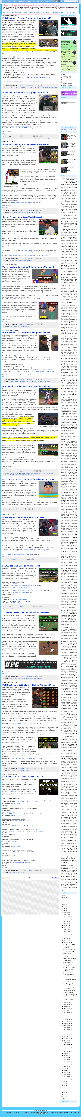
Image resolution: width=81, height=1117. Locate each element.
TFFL (62, 814)
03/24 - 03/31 (67, 1055)
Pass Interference (64, 644)
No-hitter (64, 637)
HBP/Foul (67, 427)
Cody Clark (75, 316)
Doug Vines (70, 369)
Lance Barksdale (73, 542)
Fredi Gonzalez (71, 408)
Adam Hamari (68, 186)
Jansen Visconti (64, 461)
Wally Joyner (63, 874)
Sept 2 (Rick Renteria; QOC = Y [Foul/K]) (40, 77)
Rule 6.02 (66, 745)
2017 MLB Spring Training (17, 590)
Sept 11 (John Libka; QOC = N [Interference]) (40, 369)
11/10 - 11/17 (67, 927)
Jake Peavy (75, 453)
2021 (63, 906)
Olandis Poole (72, 640)
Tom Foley (65, 832)
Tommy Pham (70, 837)
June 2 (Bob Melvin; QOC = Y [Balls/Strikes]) (40, 551)
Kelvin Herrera (65, 525)
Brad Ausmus (70, 249)
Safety (65, 783)
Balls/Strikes (12, 381)
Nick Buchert (73, 632)
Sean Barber (64, 793)
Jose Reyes (74, 514)
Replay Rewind (70, 672)
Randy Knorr (67, 669)
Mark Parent (63, 576)
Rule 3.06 (71, 727)
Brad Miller (23, 561)
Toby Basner (66, 829)
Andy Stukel (63, 207)
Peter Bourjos (69, 657)
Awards (70, 223)
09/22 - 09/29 (67, 942)
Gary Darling (74, 411)
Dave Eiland (67, 339)
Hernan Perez (63, 435)
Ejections (18, 87)
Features (73, 396)
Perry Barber (74, 654)
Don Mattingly (64, 366)
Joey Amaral (66, 494)
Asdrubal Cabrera (69, 220)
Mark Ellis (73, 570)
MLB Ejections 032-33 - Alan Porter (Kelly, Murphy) (71, 153)
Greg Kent (63, 424)
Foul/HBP (71, 404)
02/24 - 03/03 (67, 1064)
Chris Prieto (73, 305)
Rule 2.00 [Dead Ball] (67, 706)
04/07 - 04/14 (67, 1051)
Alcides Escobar (64, 193)
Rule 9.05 (69, 765)
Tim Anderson (69, 821)
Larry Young (63, 548)
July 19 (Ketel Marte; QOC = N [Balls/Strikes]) (42, 371)
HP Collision (24, 87)
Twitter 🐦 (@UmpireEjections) (17, 255)
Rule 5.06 (74, 739)
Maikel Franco (69, 559)
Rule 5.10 (70, 742)
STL (72, 780)
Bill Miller (75, 237)
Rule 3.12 (66, 728)
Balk (76, 224)
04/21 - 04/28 (67, 1047)
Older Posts (55, 878)
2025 (63, 897)
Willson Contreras (71, 879)
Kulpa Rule (34, 561)
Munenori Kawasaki (65, 623)
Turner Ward (72, 851)
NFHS (74, 624)
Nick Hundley (70, 633)
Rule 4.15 (62, 736)
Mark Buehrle (74, 568)
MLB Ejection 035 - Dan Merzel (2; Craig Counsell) (71, 145)
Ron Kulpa (74, 688)
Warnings (63, 876)
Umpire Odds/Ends (51, 138)
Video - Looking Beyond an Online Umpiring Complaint (28, 267)
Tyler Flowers (67, 854)
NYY (76, 626)
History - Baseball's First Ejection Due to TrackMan (23, 126)
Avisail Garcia (64, 223)
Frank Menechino (73, 405)
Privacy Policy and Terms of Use (40, 1110)
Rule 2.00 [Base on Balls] (68, 703)
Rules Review (51, 473)
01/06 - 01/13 (67, 1079)
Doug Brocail (63, 367)
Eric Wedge (70, 391)
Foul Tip (63, 403)
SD (71, 778)
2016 (63, 1085)
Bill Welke (72, 238)
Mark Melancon (72, 574)
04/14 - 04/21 (67, 1049)
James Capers (72, 455)
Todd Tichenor (73, 831)
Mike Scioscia (64, 616)
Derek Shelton (72, 356)
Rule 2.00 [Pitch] (66, 719)
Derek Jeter (73, 355)
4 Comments (29, 471)
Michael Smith (69, 601)
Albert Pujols (64, 192)
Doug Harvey (63, 369)
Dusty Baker (72, 370)
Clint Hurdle (66, 314)
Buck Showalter (64, 276)
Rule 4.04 (68, 731)
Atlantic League (12, 138)
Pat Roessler (70, 647)
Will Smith (71, 878)
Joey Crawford (74, 494)
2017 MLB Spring (16, 585)
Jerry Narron (71, 481)
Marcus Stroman (69, 567)
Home (30, 877)
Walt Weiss (71, 874)
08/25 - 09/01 (67, 1008)
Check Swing (65, 299)
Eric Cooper (63, 388)
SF (65, 780)
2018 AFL (33, 585)
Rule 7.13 (63, 758)
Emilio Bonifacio (69, 385)
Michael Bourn (68, 598)
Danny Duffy (69, 336)
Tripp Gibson (71, 849)
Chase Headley (68, 297)
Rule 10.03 (66, 700)
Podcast (17, 260)
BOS (71, 224)
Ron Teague (74, 689)
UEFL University (11, 474)
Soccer (62, 803)
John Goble (69, 498)
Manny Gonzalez (22, 678)
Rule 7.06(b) (63, 755)
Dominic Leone (66, 364)
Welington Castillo (71, 876)
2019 (63, 910)
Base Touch (74, 229)
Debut (70, 353)
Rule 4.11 (68, 734)
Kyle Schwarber (73, 539)
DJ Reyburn (69, 327)
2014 (63, 1090)
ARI (66, 182)
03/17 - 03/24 (67, 1057)
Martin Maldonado (71, 579)
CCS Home (6, 12)
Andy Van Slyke (70, 207)
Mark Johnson (70, 571)
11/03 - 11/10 (67, 929)
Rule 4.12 (73, 734)
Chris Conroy (69, 302)
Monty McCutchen (72, 621)
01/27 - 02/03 (67, 1072)
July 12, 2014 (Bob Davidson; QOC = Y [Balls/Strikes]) (36, 549)
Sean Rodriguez (64, 795)
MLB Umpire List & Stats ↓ (19, 12)
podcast (12, 791)
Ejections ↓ (46, 12)
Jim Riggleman (72, 486)
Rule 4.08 (67, 733)
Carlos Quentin (63, 288)
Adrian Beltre (68, 187)
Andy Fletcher (73, 204)
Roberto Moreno (73, 680)
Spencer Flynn (69, 803)
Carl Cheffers (74, 283)
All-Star (26, 800)
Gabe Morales (71, 410)
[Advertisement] (18, 897)
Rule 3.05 (66, 727)
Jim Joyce (64, 484)
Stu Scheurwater (70, 811)
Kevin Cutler (63, 529)
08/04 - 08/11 (67, 1015)
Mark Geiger (63, 571)
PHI (39, 561)
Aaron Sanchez (69, 184)
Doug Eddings (71, 367)
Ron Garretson (66, 688)
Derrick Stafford (72, 358)
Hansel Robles (72, 430)
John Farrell (68, 497)
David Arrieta (72, 344)
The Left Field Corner (66, 820)
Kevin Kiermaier (70, 531)
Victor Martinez (72, 870)
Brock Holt (63, 271)
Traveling (62, 843)
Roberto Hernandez (64, 680)
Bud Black (74, 276)
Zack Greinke (70, 888)
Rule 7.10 (67, 756)
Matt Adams (68, 584)
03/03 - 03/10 (67, 1061)
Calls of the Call (74, 282)
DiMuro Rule (70, 361)
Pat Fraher (65, 646)
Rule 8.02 (63, 761)
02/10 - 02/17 (67, 1068)
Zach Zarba (63, 888)
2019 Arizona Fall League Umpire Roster (21, 566)
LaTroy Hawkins (64, 542)
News (25, 212)
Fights (64, 400)
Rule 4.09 (73, 733)
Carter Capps (63, 290)
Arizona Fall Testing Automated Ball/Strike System (26, 144)
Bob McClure (64, 246)
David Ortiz (74, 347)
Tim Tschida (70, 826)
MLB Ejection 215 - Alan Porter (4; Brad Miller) (23, 517)
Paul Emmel (69, 649)
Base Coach (74, 227)
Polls (62, 661)
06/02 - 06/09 (67, 1034)
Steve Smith (69, 807)
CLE (73, 280)
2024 (63, 900)
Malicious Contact (71, 560)
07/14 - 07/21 (67, 1021)
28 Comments (30, 379)
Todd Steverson (65, 831)
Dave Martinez (73, 341)
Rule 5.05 (65, 739)
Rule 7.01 (72, 750)
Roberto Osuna (73, 682)
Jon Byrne (71, 504)
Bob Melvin (72, 246)
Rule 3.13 (71, 728)
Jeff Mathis (70, 472)
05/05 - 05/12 (67, 1042)
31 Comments (29, 606)
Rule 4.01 (73, 730)
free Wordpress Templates (62, 1112)
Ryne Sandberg (65, 778)
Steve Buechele (69, 806)
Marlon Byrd (63, 579)
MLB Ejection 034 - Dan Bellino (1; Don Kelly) (71, 169)
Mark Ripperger (71, 576)
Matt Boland (67, 587)
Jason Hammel (72, 461)
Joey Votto (64, 495)
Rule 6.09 (65, 750)
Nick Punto (75, 635)
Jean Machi (64, 467)
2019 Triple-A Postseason (19, 584)
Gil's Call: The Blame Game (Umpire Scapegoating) (23, 298)
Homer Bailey (68, 436)
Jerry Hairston (63, 480)
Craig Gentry (73, 324)
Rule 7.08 (69, 755)
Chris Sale (63, 307)
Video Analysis (28, 474)
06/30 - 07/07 (67, 1025)
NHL (66, 626)
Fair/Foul (72, 394)
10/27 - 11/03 (67, 931)
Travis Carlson (69, 843)
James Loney (63, 458)
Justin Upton (67, 520)
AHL (73, 179)
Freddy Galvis (63, 408)
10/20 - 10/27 (67, 934)
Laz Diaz (15, 678)
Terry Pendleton (74, 818)
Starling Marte (69, 804)
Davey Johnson (64, 344)
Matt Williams (64, 593)
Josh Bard (64, 515)
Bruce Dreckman (64, 272)
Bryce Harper (72, 274)
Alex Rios (74, 195)
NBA (73, 623)
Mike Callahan (74, 605)
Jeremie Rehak (70, 477)
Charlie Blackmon (67, 296)
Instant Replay (31, 87)
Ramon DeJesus (65, 668)
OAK (72, 638)
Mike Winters (64, 618)
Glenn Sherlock (64, 422)
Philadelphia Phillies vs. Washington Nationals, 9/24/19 (20, 554)
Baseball (65, 231)
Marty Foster (71, 581)
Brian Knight (64, 266)
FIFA (67, 394)
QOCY (46, 87)
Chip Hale (64, 300)
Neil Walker (66, 629)
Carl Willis (64, 285)
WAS (66, 873)
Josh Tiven (71, 517)
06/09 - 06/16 (67, 1032)
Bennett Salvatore (67, 234)
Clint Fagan (74, 313)
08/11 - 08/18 (67, 1012)
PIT (66, 641)
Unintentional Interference (67, 864)
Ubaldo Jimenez (72, 858)
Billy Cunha (68, 240)
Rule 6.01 (51, 87)
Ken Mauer (72, 525)
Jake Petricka (65, 455)
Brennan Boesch (68, 257)
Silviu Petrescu (72, 801)
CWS (66, 282)
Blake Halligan (71, 241)
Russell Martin (65, 770)
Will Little (63, 878)
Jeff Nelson (69, 473)
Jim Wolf (63, 487)
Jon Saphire (68, 506)
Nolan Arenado (64, 638)
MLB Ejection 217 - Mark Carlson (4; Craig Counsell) (26, 18)
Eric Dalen (71, 388)
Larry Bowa (69, 545)
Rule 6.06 (63, 748)
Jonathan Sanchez (69, 508)
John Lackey (70, 500)
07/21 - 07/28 (67, 1019)
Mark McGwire (65, 574)
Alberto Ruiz (72, 192)
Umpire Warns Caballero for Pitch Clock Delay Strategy (66, 53)
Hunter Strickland (65, 438)
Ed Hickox (63, 372)
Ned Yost (66, 627)
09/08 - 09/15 (67, 1004)
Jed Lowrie (71, 467)
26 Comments (29, 136)
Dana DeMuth (68, 333)
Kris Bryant (66, 537)
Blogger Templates (73, 1112)
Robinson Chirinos (64, 685)
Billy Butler (63, 240)
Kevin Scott (74, 532)
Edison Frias (68, 375)
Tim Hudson (73, 823)
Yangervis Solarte (64, 882)
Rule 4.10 (62, 734)
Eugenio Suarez (69, 393)
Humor (74, 436)
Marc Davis (68, 565)
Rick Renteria (69, 674)
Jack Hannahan (74, 450)
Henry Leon (72, 433)
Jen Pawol (69, 475)
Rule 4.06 (62, 733)
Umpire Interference (65, 860)
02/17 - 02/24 (67, 1066)
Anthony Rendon (64, 213)
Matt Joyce (67, 590)
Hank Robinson (64, 430)
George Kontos (69, 416)
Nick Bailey (67, 632)
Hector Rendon (73, 431)
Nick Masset (68, 635)
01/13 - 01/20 (67, 1076)
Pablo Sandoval (73, 641)
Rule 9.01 (63, 764)
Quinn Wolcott (70, 666)
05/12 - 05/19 (67, 1040)
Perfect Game (67, 654)
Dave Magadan (65, 341)
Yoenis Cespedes (73, 884)
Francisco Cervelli (64, 405)
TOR (68, 814)
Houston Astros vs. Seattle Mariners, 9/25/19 (17, 375)
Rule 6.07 (69, 748)
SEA (45, 381)
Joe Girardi (69, 490)
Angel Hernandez (72, 209)
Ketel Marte (65, 528)
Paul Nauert (69, 651)
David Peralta (65, 349)
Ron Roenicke (66, 689)
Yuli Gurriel (64, 887)
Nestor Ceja (72, 629)
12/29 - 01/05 (67, 912)
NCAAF (68, 624)
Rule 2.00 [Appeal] (65, 702)
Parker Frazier (72, 643)
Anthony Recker (71, 212)
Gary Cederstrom (65, 411)
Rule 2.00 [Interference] (37, 473)
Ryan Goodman (65, 773)
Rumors (75, 769)
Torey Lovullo (64, 842)
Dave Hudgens (74, 339)
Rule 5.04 (74, 738)
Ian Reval (67, 441)
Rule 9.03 (75, 764)
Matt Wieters (72, 591)
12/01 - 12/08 (67, 921)
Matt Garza (71, 588)
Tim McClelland (70, 824)
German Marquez (65, 419)
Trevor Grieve (63, 849)
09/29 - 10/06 (67, 940)
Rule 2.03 (66, 725)
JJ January (67, 450)
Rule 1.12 (71, 697)
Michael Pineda (69, 599)
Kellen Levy (67, 523)
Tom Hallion (72, 832)
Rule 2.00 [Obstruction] (71, 714)
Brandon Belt (68, 252)
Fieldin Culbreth (73, 399)
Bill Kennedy (63, 237)
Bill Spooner (65, 238)
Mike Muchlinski (71, 613)
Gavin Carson (73, 413)
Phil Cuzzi (67, 658)
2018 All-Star (15, 820)
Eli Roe (71, 383)
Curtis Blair (73, 325)
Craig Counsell (12, 87)
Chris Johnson (66, 305)
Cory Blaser (71, 321)
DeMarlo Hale (64, 353)
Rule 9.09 (64, 767)
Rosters (10, 608)
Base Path (65, 229)
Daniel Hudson (69, 335)
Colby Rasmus (70, 318)
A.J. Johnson (70, 178)
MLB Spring (48, 800)
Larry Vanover (71, 546)
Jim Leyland (72, 484)
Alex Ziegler (68, 198)
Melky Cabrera (70, 596)
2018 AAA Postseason (20, 589)
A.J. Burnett (63, 178)
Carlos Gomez (64, 286)
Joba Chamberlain (69, 489)
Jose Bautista (69, 512)
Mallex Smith (63, 562)
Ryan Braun (74, 772)
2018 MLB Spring (29, 590)
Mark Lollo (75, 573)
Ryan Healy (73, 773)
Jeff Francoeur (70, 469)
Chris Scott (70, 307)
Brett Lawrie (69, 260)
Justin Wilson (74, 520)
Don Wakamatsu (72, 366)
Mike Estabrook (73, 609)
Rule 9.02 (69, 764)
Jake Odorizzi (68, 453)
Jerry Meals (63, 481)
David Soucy (64, 352)
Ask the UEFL (16, 473)
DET (62, 327)
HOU (73, 427)
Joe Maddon (67, 492)
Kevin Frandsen (70, 529)
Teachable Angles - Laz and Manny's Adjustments (25, 613)
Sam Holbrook (33, 381)
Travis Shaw (74, 845)
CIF (64, 280)
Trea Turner (63, 848)
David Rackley (64, 350)
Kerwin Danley (73, 526)
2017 (63, 1083)
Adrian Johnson (70, 189)
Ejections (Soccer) (64, 383)
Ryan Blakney (66, 772)
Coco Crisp (69, 316)
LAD (74, 540)
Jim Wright (70, 487)
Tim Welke (67, 828)
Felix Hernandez (64, 397)
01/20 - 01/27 (67, 1074)
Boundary (63, 249)
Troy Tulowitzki (64, 851)
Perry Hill (64, 655)
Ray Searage (64, 671)
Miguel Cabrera (70, 602)
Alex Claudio (72, 193)
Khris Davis (71, 534)
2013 (63, 1092)
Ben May (75, 232)
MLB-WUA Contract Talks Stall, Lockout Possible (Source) (25, 734)
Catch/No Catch (73, 291)
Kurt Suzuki (66, 539)
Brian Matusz (72, 266)
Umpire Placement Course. (42, 660)
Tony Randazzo (71, 840)
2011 (63, 1096)
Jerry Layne (71, 480)
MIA (67, 556)
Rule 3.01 (71, 725)
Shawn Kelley (63, 801)
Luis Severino (69, 554)
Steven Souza (69, 809)
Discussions (74, 363)
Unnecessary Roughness (67, 865)
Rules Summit (67, 769)
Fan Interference (65, 396)
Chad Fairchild (64, 294)
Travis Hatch (67, 845)
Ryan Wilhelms (74, 776)
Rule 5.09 (63, 742)
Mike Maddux (74, 610)
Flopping (62, 402)
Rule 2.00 (72, 700)
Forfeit (74, 402)
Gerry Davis (74, 419)
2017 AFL (28, 801)
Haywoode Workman (65, 431)
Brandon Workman (68, 255)
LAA (69, 540)
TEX (73, 812)
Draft (76, 369)
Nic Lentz (70, 630)
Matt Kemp (74, 590)
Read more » (5, 83)
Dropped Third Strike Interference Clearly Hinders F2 (27, 386)
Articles (10, 212)
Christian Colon (69, 308)
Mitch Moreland (64, 621)
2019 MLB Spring (25, 585)
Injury (64, 445)
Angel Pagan (67, 210)
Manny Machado (67, 563)
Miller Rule (22, 381)
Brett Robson (69, 262)
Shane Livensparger (70, 798)
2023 (63, 902)
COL (62, 282)
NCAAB (62, 624)
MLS (70, 557)
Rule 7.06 (73, 753)
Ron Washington (67, 691)
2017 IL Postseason (39, 800)
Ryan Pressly (63, 775)
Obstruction (63, 640)
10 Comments (30, 324)
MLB (64, 557)
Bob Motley (63, 248)
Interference (28, 473)
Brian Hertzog (72, 265)
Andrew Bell (64, 203)
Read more (68, 49)
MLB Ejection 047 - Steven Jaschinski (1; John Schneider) (66, 63)
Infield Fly (74, 444)
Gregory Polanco (68, 425)
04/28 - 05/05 (67, 1044)
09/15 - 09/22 (67, 1002)
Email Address (64, 100)
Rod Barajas (72, 685)
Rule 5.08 (73, 741)
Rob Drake (74, 675)
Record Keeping (72, 671)
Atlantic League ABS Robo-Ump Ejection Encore (25, 92)
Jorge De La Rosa (69, 511)
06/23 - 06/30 (67, 1027)
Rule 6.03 (74, 745)
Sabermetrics (64, 781)
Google (40, 1112)
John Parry (68, 501)
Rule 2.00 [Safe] (70, 720)
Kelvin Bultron (74, 523)
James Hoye (71, 456)
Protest (69, 663)
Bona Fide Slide (71, 248)
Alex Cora (63, 195)
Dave (64, 74)
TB (68, 812)
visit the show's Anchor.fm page (29, 250)
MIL (43, 87)
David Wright (72, 352)
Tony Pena (64, 840)
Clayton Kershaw (68, 311)
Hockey (62, 436)
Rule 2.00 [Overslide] (72, 717)
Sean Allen (74, 792)
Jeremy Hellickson (64, 478)
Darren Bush (69, 338)
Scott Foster (69, 787)
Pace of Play (64, 643)
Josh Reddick (64, 517)
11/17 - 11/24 (67, 925)
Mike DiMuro (64, 609)
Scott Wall (68, 792)
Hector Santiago (64, 433)
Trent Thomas (72, 848)
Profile (68, 661)
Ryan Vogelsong (67, 776)
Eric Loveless (63, 391)
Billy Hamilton (74, 240)
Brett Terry (75, 262)
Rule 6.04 (65, 747)
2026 (63, 895)
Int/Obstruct (67, 447)
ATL (71, 182)
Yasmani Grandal (64, 884)
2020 (63, 908)
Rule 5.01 (74, 736)
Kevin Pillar (67, 532)
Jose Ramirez (68, 514)
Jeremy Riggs (72, 478)
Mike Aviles (67, 605)
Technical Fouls (70, 815)
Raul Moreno (74, 669)
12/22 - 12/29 (67, 914)
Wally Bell (73, 873)
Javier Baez (74, 464)
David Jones (67, 347)
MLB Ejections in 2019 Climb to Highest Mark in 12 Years (28, 685)
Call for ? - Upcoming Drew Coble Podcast (22, 217)
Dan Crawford (70, 330)
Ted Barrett (63, 817)
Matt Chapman (65, 588)
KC (63, 522)
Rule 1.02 (71, 696)
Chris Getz (66, 304)
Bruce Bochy (71, 271)
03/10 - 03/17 (67, 1059)
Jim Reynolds (64, 486)
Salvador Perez (71, 783)
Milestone (63, 619)
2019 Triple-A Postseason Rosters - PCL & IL (23, 777)
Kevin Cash (72, 528)
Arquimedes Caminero (65, 218)
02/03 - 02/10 (67, 1070)
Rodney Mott (63, 686)
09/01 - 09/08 (67, 1006)
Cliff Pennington (67, 313)
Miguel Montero (70, 604)
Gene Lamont (70, 414)
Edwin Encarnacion (71, 377)
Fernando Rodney (64, 399)
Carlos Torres (71, 288)
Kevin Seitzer (64, 534)
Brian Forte (73, 263)
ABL (68, 179)
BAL (66, 224)
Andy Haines (72, 206)
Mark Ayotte (67, 568)
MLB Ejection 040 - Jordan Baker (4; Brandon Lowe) (71, 161)
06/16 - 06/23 (67, 1029)
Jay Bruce (68, 466)
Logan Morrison (72, 551)
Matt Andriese (64, 585)
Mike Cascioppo (72, 607)
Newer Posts (6, 878)
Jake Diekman (71, 452)
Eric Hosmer (67, 389)
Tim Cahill (67, 823)
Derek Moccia (31, 138)
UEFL (55, 87)
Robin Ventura (64, 683)
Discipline (67, 363)
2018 (63, 1081)
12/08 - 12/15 (67, 919)
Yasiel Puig (72, 882)
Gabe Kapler (63, 410)
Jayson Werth (74, 466)
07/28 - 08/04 (67, 1017)
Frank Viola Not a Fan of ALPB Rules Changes (22, 128)
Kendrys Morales (64, 526)
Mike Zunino (72, 618)
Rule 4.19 (68, 736)
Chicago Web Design (51, 1112)
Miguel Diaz (63, 604)
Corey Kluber (63, 321)
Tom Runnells (70, 834)
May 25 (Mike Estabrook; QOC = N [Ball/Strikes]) (43, 76)
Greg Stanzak (70, 424)
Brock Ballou (72, 269)
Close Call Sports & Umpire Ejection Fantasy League (31, 5)
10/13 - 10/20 (67, 936)
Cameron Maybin (66, 283)
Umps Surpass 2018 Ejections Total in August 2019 (23, 723)
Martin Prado (63, 581)
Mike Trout (73, 616)
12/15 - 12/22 (67, 916)
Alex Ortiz (69, 195)
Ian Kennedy (71, 439)
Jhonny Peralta (68, 483)
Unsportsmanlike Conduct (67, 867)
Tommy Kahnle (63, 837)
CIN (68, 280)
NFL (62, 626)
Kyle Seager (64, 540)
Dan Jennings (70, 332)
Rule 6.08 (75, 748)
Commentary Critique (70, 319)
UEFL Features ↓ (34, 12)
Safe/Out (74, 781)
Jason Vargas (67, 464)
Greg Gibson (71, 422)
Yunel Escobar (72, 887)
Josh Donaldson (71, 515)
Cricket (62, 325)
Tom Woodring (71, 835)
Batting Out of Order (67, 232)
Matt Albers (75, 584)
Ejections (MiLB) (39, 138)
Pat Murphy (63, 647)
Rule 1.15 (71, 699)
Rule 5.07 (65, 741)
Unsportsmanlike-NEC (66, 868)
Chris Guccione (73, 304)
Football (68, 402)
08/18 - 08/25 (67, 1010)
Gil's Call (15, 326)
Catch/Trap (65, 293)
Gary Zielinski (66, 413)
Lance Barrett (67, 543)
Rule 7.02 (63, 751)
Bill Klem (69, 237)
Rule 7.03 (70, 751)
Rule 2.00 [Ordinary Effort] (69, 716)
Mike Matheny (66, 612)
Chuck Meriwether (68, 310)
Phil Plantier (65, 660)
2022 (63, 904)
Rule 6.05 (72, 747)
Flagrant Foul (72, 400)
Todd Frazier (74, 829)
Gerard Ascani (67, 417)
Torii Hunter (72, 842)
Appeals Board (65, 215)
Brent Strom (69, 259)
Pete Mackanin (70, 655)
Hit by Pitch (71, 435)
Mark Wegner (71, 578)
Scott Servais (40, 381)
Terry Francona (64, 818)
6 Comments (29, 258)
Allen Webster (67, 201)
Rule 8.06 (73, 762)
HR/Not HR (72, 428)
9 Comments (29, 210)
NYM (71, 626)
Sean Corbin (72, 793)
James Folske (63, 456)
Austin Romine (72, 221)
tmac (27, 678)
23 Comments (21, 509)
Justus (64, 82)
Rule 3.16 (66, 730)
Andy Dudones (65, 204)
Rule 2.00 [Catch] (72, 705)
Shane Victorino (64, 800)
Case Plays (71, 290)
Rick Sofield (67, 675)
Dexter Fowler (63, 361)
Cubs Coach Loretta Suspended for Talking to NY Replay (29, 479)
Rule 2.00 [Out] (63, 717)
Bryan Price (63, 274)
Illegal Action (63, 442)
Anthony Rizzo (72, 213)
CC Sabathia (70, 279)
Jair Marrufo (64, 452)
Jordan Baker (68, 509)
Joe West (74, 492)
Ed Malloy (71, 372)
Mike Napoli (63, 615)
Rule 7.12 (73, 756)
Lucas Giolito (71, 553)
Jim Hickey (75, 483)
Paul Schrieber (68, 652)
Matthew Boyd (72, 593)
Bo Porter (69, 243)
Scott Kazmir (69, 789)
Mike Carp (64, 607)
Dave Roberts (72, 342)
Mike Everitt (66, 610)
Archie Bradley (72, 217)
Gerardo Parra (74, 417)
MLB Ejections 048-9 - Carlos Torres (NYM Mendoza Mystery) (65, 43)
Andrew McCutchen (73, 203)
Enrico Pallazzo (73, 386)
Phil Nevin (75, 658)
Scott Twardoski (69, 790)
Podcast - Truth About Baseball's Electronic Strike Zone (24, 292)
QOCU (66, 665)
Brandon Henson (69, 254)
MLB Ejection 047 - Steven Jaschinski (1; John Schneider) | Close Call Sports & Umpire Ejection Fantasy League (67, 85)
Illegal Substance (65, 444)
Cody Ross (64, 318)
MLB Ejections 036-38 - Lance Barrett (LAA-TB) (71, 137)
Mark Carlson (38, 87)
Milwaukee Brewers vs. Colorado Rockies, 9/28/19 (19, 81)
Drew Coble (11, 260)
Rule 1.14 (66, 699)
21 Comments (21, 559)
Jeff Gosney (69, 470)
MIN (76, 556)
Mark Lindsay (68, 573)
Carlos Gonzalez (72, 286)
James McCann (71, 458)
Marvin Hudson (65, 582)
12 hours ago (63, 79)
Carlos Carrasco (72, 285)
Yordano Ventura (73, 885)
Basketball (74, 231)
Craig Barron (72, 322)
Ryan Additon (74, 770)
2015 (63, 1087)
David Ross (72, 350)
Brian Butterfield (65, 263)
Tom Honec (63, 834)
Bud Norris (65, 277)
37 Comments (30, 85)
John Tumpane (70, 503)
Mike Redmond (71, 615)
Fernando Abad (72, 397)
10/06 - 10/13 (67, 938)
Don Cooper (72, 364)
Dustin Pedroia (66, 370)
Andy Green (65, 206)
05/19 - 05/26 (67, 1038)
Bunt (72, 277)
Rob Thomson (72, 677)
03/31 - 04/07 (67, 1053)
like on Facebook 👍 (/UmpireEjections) (38, 255)
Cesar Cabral (72, 293)
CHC (76, 279)
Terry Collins (72, 817)
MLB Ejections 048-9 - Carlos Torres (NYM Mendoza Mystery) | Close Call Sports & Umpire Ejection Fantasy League (67, 77)
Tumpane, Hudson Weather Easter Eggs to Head (22, 202)
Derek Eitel (68, 355)
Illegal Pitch (71, 442)
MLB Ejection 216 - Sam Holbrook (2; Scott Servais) (26, 333)
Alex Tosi (63, 196)
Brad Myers (69, 251)
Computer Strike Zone (21, 138)
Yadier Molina (72, 881)
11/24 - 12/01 (67, 923)
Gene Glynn (63, 414)
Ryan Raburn (70, 775)
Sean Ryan (71, 795)
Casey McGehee (64, 291)
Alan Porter (11, 561)
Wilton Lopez (63, 881)
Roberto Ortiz (65, 682)
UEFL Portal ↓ (71, 12)
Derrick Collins (64, 358)
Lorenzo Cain (63, 553)
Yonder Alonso (65, 885)
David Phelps (72, 349)
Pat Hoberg (72, 646)
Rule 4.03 (63, 731)
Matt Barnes (71, 585)
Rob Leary (65, 677)
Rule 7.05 (67, 753)
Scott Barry (69, 786)
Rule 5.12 (67, 744)
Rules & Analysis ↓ (58, 12)
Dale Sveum (69, 328)
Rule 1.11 (66, 697)
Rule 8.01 (71, 759)
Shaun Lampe (72, 800)
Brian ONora (64, 268)
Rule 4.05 (73, 731)
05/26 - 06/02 (67, 1036)
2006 (63, 1098)
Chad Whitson (74, 294)
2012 (63, 1094)
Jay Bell (63, 466)
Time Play (75, 828)
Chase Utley (74, 297)
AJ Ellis (65, 181)
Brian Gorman (64, 265)
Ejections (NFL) (71, 382)
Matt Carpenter (74, 587)
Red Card (63, 672)
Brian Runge (72, 268)
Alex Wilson (70, 196)
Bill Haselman (73, 235)
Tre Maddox (72, 846)
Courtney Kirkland (64, 322)
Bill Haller (67, 235)
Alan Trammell (72, 190)
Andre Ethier (74, 201)
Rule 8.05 (66, 762)
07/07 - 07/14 (67, 1023)
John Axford (71, 495)
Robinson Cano (73, 683)
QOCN (75, 663)
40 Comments (30, 768)
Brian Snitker (63, 269)
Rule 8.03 (70, 761)
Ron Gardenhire (73, 686)
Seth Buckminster (69, 797)
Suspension (63, 812)
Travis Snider (65, 846)
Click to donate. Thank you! (67, 90)
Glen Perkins (73, 421)
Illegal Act (73, 441)
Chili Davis (75, 299)
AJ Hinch (71, 181)
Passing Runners (73, 644)
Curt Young (67, 325)
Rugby (66, 696)
